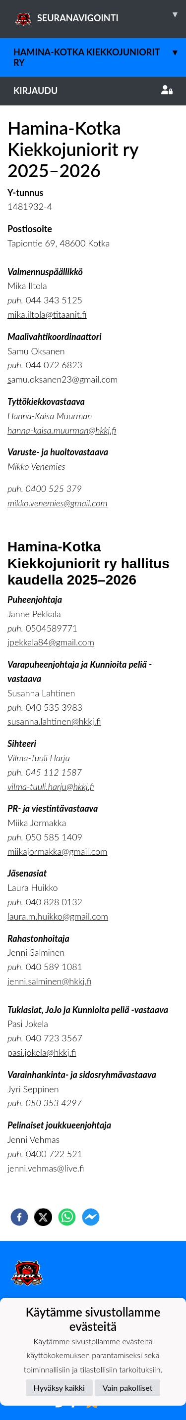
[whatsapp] (67, 1217)
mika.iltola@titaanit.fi (47, 314)
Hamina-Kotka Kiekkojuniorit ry (99, 53)
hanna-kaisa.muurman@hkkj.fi (61, 430)
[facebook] (19, 1217)
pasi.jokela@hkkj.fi (41, 1052)
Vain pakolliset (128, 1387)
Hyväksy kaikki (59, 1387)
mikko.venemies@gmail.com (57, 502)
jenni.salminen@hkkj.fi (49, 981)
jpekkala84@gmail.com (50, 642)
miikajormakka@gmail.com (57, 851)
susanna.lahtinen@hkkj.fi (54, 721)
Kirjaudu (93, 90)
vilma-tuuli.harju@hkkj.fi (50, 786)
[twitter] (43, 1217)
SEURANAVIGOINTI (99, 14)
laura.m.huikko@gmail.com (57, 916)
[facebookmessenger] (91, 1217)
